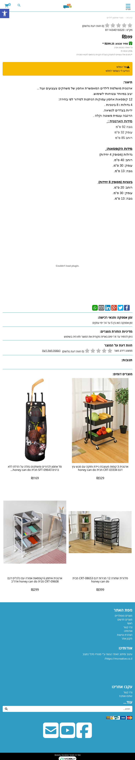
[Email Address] (51, 736)
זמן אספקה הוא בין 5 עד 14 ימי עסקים (112, 322)
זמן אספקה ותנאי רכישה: (115, 317)
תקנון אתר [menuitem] (127, 638)
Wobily (58, 755)
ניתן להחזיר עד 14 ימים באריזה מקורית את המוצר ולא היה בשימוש (98, 336)
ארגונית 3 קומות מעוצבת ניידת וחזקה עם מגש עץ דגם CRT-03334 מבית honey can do (100, 468)
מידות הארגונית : (120, 121)
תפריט (128, 9)
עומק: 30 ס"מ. (122, 165)
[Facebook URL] (84, 736)
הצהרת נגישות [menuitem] (124, 635)
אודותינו (125, 648)
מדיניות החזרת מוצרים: (116, 331)
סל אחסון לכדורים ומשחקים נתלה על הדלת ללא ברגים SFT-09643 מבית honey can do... (35, 468)
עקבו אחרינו (122, 686)
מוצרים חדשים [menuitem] (124, 619)
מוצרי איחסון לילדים (115, 17)
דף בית (129, 17)
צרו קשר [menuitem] (127, 627)
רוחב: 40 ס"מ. (122, 160)
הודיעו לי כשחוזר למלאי (118, 71)
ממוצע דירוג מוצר (87, 351)
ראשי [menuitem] (129, 623)
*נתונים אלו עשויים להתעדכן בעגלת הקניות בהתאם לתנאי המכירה (104, 54)
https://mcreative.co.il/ (118, 658)
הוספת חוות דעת (51, 350)
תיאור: (127, 82)
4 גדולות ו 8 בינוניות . (117, 105)
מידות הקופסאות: (119, 149)
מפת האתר (123, 610)
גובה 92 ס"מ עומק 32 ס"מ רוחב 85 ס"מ (123, 132)
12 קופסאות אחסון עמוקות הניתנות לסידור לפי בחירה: (95, 99)
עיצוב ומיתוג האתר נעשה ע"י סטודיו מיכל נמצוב (107, 665)
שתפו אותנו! (125, 696)
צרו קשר (127, 692)
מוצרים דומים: (122, 374)
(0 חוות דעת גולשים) (73, 351)
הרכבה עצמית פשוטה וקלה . (112, 115)
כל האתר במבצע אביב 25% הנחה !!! (123, 49)
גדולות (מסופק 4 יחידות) (115, 154)
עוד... (127, 702)
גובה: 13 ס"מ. (122, 171)
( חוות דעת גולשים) (93, 26)
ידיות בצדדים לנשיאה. (117, 110)
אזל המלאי (121, 67)
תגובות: (127, 360)
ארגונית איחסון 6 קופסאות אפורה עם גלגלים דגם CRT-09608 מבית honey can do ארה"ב (34, 579)
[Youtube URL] (67, 736)
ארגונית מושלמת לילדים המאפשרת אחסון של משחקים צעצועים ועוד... (84, 88)
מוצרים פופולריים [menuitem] (123, 615)
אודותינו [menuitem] (128, 631)
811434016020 (114, 30)
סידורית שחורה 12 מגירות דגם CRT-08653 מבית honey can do (100, 579)
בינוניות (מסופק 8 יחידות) (115, 182)
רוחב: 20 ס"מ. (122, 187)
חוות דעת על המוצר (118, 345)
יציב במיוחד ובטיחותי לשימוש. (112, 94)
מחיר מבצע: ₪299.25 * (115, 43)
